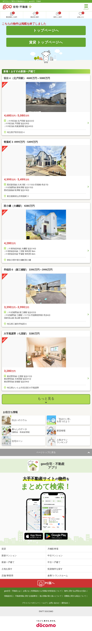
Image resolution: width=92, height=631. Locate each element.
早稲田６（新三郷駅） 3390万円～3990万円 (28, 269)
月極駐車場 (53, 549)
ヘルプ (43, 603)
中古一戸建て (54, 562)
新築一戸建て (8, 562)
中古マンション (55, 555)
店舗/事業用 (7, 575)
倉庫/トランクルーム (58, 575)
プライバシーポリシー (30, 603)
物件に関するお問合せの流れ (75, 591)
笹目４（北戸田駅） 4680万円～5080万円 (27, 78)
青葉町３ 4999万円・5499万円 (21, 141)
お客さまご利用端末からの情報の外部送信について (42, 591)
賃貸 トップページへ (46, 42)
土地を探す (7, 569)
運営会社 (64, 603)
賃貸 (4, 549)
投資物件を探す (55, 569)
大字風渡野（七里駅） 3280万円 (22, 333)
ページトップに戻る (46, 452)
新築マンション (9, 555)
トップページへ (46, 30)
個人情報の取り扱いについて (51, 596)
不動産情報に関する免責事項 (26, 596)
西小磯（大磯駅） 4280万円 (19, 205)
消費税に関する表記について (75, 596)
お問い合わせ (54, 603)
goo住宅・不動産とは (12, 591)
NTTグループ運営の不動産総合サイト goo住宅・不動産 (22, 1)
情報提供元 (8, 596)
